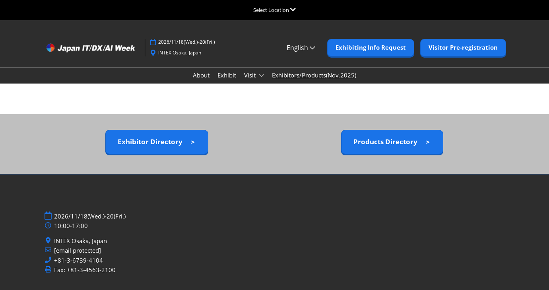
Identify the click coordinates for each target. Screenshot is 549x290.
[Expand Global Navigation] (274, 10)
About (201, 75)
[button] (370, 47)
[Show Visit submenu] (261, 75)
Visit (250, 75)
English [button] (301, 47)
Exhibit (226, 75)
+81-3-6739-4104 (78, 260)
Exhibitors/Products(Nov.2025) (314, 75)
